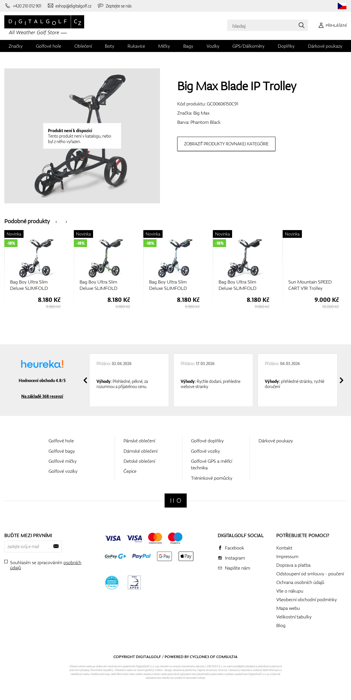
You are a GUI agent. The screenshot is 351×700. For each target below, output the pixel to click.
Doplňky (286, 46)
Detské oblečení (139, 461)
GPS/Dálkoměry (248, 46)
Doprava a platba (293, 565)
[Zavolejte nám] (22, 5)
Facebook (234, 548)
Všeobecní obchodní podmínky (306, 599)
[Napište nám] (69, 5)
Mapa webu (288, 608)
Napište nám (237, 568)
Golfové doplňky (207, 440)
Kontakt (284, 548)
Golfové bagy (62, 451)
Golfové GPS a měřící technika (211, 464)
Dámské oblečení (140, 451)
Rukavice (136, 46)
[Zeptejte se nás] (114, 5)
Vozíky (213, 46)
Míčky (164, 46)
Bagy (188, 46)
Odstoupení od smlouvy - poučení (310, 573)
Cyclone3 (199, 656)
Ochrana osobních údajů (300, 582)
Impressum (287, 556)
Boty (109, 46)
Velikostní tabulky (294, 617)
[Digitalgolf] (176, 500)
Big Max (201, 113)
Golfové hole (48, 46)
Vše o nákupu (289, 591)
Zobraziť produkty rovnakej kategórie (226, 143)
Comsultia (227, 656)
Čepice (130, 471)
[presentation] (56, 221)
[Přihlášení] (332, 25)
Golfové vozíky (63, 471)
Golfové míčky (63, 461)
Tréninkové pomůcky (211, 478)
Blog (281, 625)
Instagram (235, 558)
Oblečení (83, 46)
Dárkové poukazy (325, 46)
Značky (16, 46)
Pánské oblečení (139, 440)
